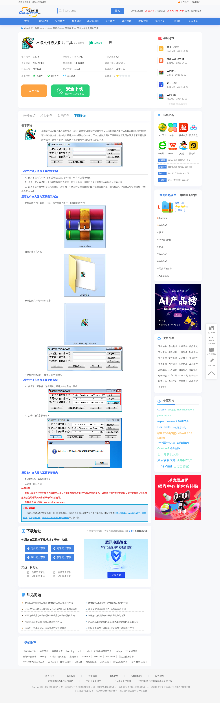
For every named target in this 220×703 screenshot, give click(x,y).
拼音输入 (183, 369)
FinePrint (164, 466)
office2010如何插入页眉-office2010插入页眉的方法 (49, 603)
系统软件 (110, 21)
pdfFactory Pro (164, 415)
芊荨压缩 (44, 651)
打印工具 (173, 375)
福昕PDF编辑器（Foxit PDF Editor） (174, 434)
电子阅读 (162, 375)
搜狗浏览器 (196, 11)
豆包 (187, 11)
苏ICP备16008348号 (107, 687)
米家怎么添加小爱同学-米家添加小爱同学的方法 (111, 628)
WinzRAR (110, 656)
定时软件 (183, 358)
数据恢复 (193, 346)
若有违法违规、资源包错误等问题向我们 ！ (112, 531)
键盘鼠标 (173, 352)
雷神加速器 (172, 160)
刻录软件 (193, 375)
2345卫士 (187, 173)
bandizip (70, 651)
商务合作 (49, 676)
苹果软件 (77, 21)
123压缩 (52, 662)
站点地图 (159, 676)
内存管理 (173, 364)
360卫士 (162, 135)
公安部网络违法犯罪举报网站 (59, 681)
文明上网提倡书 (93, 681)
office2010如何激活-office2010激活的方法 (108, 603)
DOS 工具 (183, 375)
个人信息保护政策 (122, 681)
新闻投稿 (71, 676)
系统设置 (162, 369)
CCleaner (161, 409)
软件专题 (127, 21)
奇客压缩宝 (91, 662)
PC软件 (46, 28)
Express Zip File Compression (55, 517)
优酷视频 (188, 167)
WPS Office (172, 11)
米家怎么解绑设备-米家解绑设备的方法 (106, 615)
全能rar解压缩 (29, 656)
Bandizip (163, 218)
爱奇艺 (181, 167)
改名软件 (193, 364)
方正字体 (178, 173)
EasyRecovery (185, 409)
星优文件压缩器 (126, 656)
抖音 (181, 11)
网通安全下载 (62, 548)
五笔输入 (183, 381)
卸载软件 (183, 346)
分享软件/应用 (141, 531)
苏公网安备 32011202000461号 (134, 687)
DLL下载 (162, 387)
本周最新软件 (188, 195)
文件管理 (162, 358)
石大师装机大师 (168, 454)
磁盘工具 (193, 352)
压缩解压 (69, 28)
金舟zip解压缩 (138, 662)
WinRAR (163, 225)
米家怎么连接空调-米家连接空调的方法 (43, 622)
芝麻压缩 (104, 662)
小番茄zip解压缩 (58, 656)
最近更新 (193, 21)
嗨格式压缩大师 (120, 662)
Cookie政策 (136, 676)
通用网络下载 (36, 576)
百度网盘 (193, 135)
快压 (161, 232)
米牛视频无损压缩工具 (33, 662)
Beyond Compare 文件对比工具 (173, 421)
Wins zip (98, 656)
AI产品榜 (185, 2)
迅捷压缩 (74, 656)
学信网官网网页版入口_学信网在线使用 (107, 609)
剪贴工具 (162, 352)
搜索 (117, 10)
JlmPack (86, 656)
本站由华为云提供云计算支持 (133, 691)
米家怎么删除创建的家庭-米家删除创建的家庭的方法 (113, 622)
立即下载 (34, 91)
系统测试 (173, 346)
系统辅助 (162, 346)
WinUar (78, 662)
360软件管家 (173, 135)
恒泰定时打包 (29, 651)
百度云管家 (181, 466)
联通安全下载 (62, 557)
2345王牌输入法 (166, 442)
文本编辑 (173, 369)
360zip (118, 651)
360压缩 (185, 180)
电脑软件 (43, 21)
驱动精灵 (183, 135)
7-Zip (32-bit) (34, 517)
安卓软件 (60, 21)
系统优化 (173, 381)
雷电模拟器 (194, 153)
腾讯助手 (182, 160)
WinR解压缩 (131, 651)
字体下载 (162, 364)
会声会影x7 (175, 448)
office (170, 180)
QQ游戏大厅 (183, 153)
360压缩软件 (165, 239)
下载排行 (177, 21)
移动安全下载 (36, 557)
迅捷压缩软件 (165, 268)
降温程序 (193, 369)
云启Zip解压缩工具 (103, 651)
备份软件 (193, 358)
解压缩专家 (57, 651)
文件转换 (183, 352)
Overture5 (163, 448)
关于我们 (92, 676)
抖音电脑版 (172, 167)
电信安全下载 (36, 548)
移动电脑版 (93, 21)
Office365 (149, 11)
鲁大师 (171, 173)
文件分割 (173, 358)
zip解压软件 (65, 662)
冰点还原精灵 (179, 427)
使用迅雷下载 (36, 572)
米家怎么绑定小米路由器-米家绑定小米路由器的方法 (50, 615)
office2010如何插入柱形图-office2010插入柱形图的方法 (51, 609)
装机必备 (160, 21)
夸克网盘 (177, 180)
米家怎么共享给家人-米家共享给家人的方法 (45, 628)
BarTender (164, 427)
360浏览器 (160, 11)
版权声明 (114, 676)
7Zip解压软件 (134, 513)
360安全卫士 (137, 11)
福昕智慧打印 (182, 442)
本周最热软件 (168, 195)
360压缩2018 (120, 513)
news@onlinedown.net (106, 691)
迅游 (188, 160)
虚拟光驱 (193, 381)
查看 (180, 210)
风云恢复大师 (166, 460)
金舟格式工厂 (184, 460)
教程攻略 (143, 21)
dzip (80, 651)
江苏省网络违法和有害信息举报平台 (155, 681)
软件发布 (196, 2)
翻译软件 (162, 381)
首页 (26, 21)
